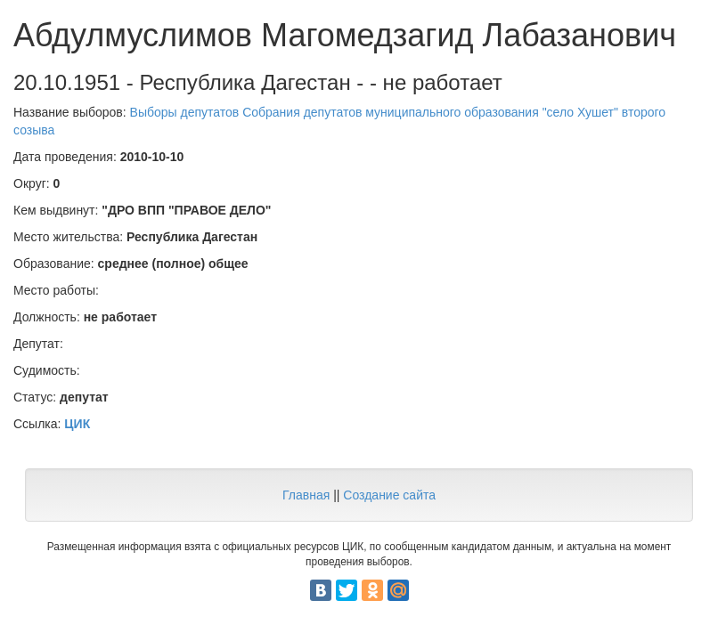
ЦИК (77, 424)
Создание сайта (389, 495)
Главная (306, 495)
